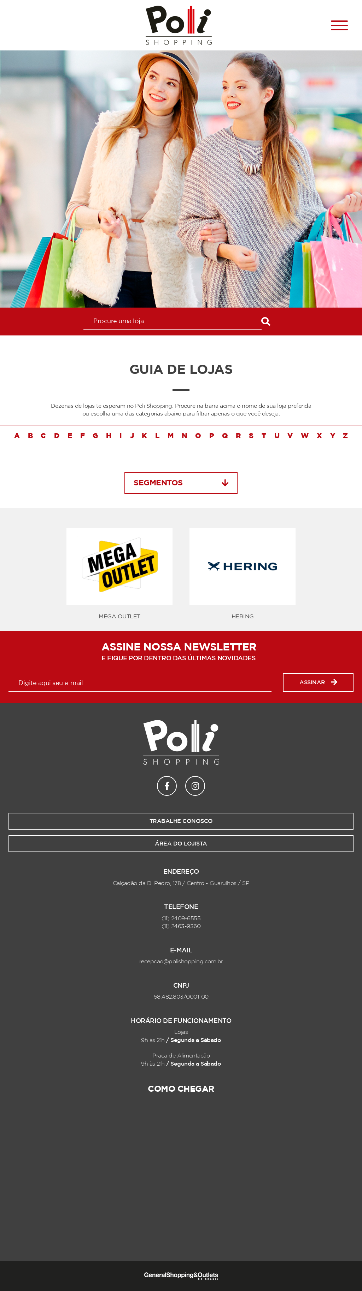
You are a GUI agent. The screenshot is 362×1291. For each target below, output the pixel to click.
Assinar (318, 682)
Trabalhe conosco (181, 821)
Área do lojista (181, 844)
